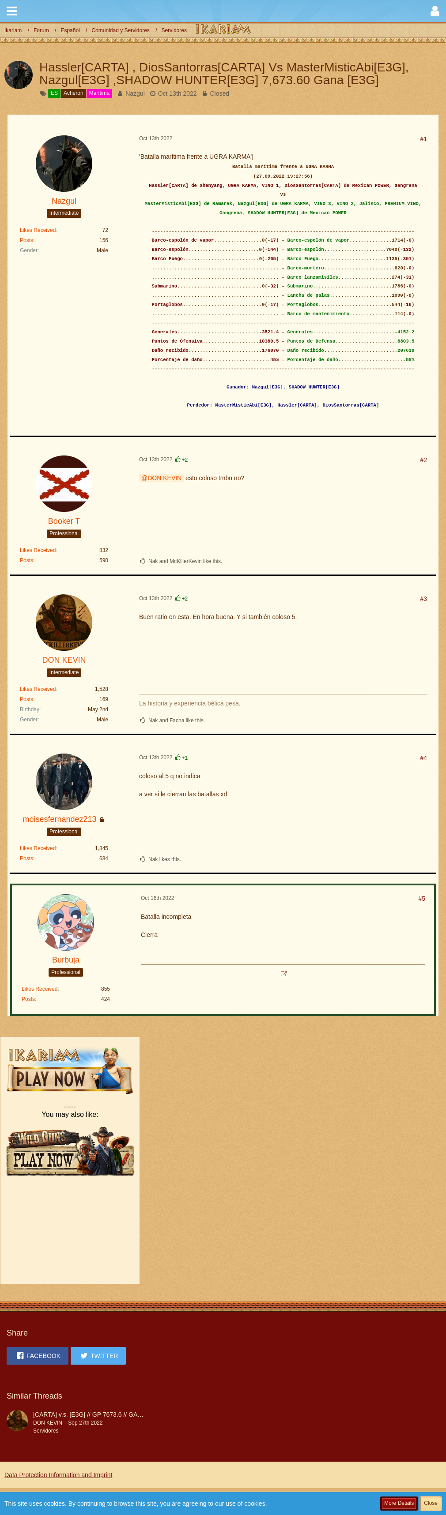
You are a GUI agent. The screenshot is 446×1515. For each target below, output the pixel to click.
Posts (26, 240)
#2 (423, 459)
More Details (399, 1503)
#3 (423, 598)
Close (431, 1503)
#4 (423, 757)
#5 (421, 898)
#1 (423, 138)
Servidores (45, 1431)
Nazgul (135, 93)
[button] (11, 11)
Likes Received (38, 230)
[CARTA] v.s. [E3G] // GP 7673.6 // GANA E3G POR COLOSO (118, 1414)
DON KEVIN (164, 477)
